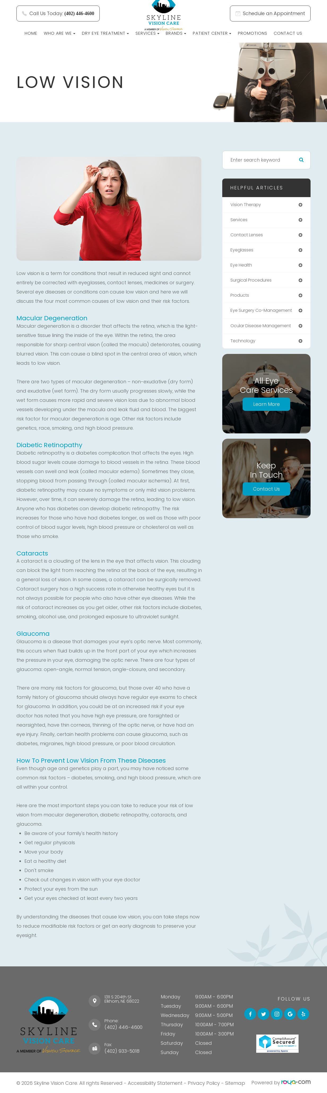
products (240, 298)
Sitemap (235, 1082)
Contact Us (288, 33)
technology (243, 344)
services (240, 220)
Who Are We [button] (59, 33)
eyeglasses (242, 251)
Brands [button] (176, 33)
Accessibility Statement (155, 1082)
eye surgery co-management (264, 313)
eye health (242, 267)
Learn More (266, 408)
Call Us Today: (58, 13)
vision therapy (247, 205)
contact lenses (248, 236)
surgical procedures (253, 282)
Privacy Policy (204, 1082)
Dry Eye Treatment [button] (105, 33)
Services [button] (147, 33)
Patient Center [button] (212, 33)
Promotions (252, 33)
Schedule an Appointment (270, 13)
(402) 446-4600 (123, 1027)
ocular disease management (263, 329)
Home (31, 33)
